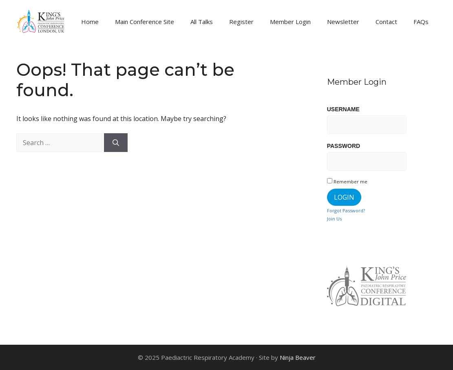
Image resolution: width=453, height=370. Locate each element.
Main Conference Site (144, 22)
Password (343, 146)
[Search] (116, 142)
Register (241, 22)
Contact (386, 22)
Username (343, 109)
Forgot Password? (346, 210)
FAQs (421, 22)
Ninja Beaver (298, 357)
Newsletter (343, 22)
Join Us (334, 219)
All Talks (201, 22)
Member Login (290, 22)
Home (90, 22)
